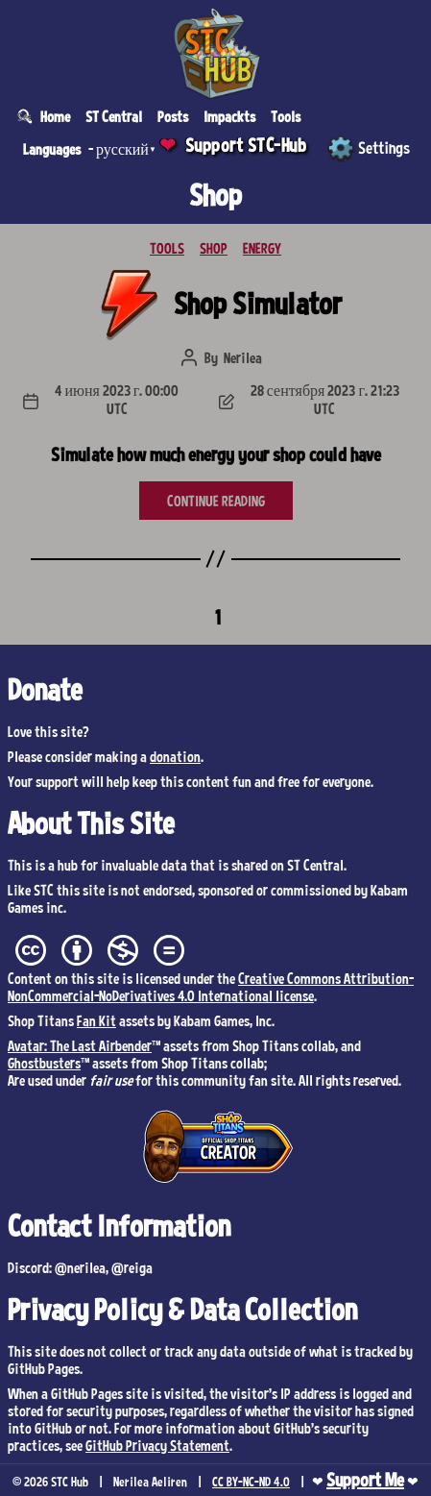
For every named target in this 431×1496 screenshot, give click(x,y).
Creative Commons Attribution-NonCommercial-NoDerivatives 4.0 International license (211, 986)
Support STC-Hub (246, 145)
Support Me (365, 1479)
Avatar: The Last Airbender (80, 1045)
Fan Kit (96, 1020)
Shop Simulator (258, 302)
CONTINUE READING (216, 500)
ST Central (113, 116)
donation (175, 756)
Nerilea (243, 357)
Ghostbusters (44, 1062)
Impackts (229, 116)
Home (55, 116)
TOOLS (167, 248)
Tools (285, 116)
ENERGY (262, 248)
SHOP (213, 248)
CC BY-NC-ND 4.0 (251, 1481)
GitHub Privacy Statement (157, 1445)
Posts (172, 116)
